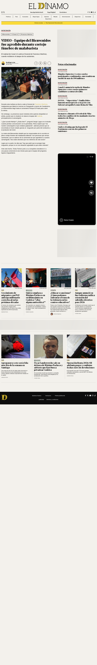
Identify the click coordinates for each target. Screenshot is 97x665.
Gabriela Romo (4, 312)
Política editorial (60, 395)
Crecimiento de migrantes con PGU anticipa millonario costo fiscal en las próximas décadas (10, 297)
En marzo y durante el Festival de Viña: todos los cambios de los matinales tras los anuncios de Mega (76, 115)
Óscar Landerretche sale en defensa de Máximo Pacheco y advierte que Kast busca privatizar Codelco (48, 366)
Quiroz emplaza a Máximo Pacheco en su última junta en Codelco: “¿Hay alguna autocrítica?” (36, 297)
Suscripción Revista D (36, 12)
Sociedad (88, 16)
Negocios (29, 290)
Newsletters (63, 12)
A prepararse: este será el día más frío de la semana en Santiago (14, 365)
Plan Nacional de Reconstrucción (54, 23)
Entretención (66, 16)
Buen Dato (48, 19)
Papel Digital (51, 12)
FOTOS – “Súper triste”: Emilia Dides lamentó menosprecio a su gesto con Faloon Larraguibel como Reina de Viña (75, 102)
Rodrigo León (10, 62)
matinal (39, 116)
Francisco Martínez (41, 104)
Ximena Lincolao (38, 23)
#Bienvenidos (6, 34)
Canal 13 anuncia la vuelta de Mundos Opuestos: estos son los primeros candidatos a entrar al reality (74, 89)
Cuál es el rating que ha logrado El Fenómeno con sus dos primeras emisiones (72, 129)
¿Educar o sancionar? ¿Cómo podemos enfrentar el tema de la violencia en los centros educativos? (61, 297)
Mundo (55, 16)
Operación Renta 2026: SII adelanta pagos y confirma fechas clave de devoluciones (81, 365)
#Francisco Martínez (26, 34)
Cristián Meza (78, 313)
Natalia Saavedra (29, 312)
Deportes (78, 16)
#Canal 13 (15, 34)
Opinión (46, 16)
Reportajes (36, 16)
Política (8, 16)
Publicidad (41, 399)
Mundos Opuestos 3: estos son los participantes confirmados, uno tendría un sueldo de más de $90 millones (76, 76)
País (16, 16)
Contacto (48, 395)
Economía (25, 16)
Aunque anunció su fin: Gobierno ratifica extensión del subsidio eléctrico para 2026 (85, 297)
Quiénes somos (36, 395)
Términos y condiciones (52, 399)
